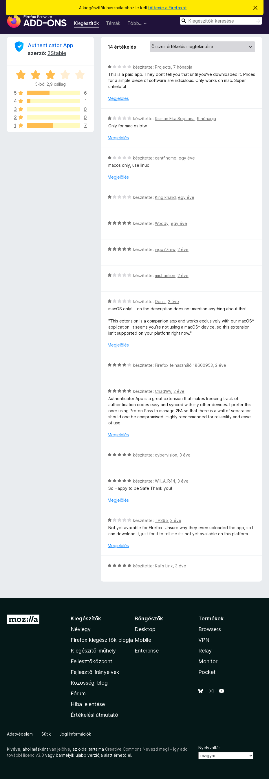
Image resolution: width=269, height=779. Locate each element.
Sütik (46, 734)
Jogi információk (75, 734)
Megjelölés (118, 98)
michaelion (165, 275)
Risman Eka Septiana (175, 118)
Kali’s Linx (164, 565)
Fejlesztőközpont (91, 661)
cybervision (166, 454)
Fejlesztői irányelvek (95, 672)
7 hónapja (182, 67)
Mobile (143, 640)
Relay (205, 651)
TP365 (161, 520)
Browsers (209, 629)
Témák (113, 23)
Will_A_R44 (165, 481)
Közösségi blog (89, 683)
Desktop (145, 629)
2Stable (56, 53)
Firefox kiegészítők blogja (102, 640)
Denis (160, 301)
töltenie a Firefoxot (167, 7)
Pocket (207, 672)
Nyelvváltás (209, 747)
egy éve (187, 157)
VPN (203, 640)
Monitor (207, 661)
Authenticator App (50, 45)
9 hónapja (206, 118)
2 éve (183, 249)
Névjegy (81, 629)
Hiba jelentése (88, 704)
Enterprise (147, 651)
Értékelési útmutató (94, 715)
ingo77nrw (165, 249)
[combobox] (221, 21)
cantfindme (165, 157)
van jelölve (59, 749)
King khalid (165, 197)
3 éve (185, 454)
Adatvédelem (20, 734)
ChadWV (163, 391)
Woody (162, 223)
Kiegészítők (86, 23)
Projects (163, 67)
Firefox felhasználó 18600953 (184, 365)
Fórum (78, 693)
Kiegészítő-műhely (93, 651)
